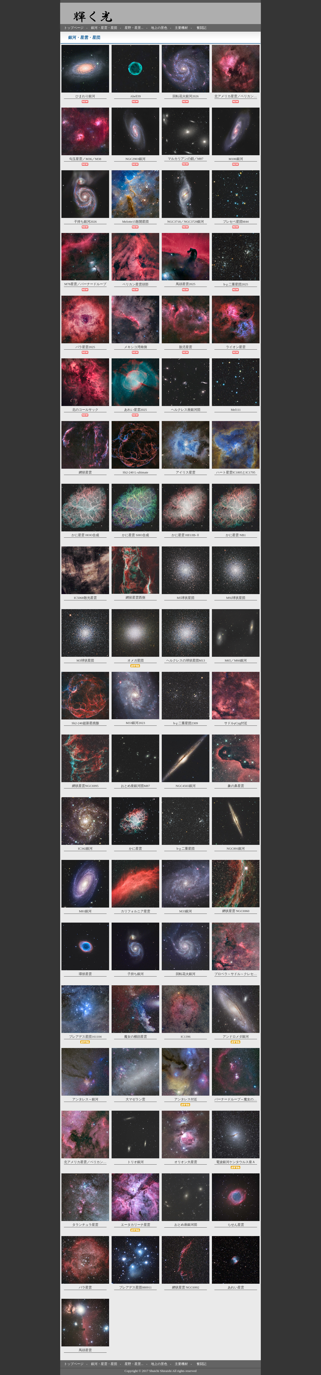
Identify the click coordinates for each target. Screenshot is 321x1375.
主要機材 (181, 28)
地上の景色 (159, 28)
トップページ (74, 28)
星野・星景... (134, 28)
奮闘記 (201, 28)
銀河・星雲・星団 (104, 28)
